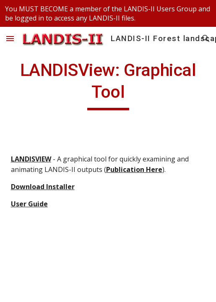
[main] (108, 85)
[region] (108, 13)
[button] (10, 38)
